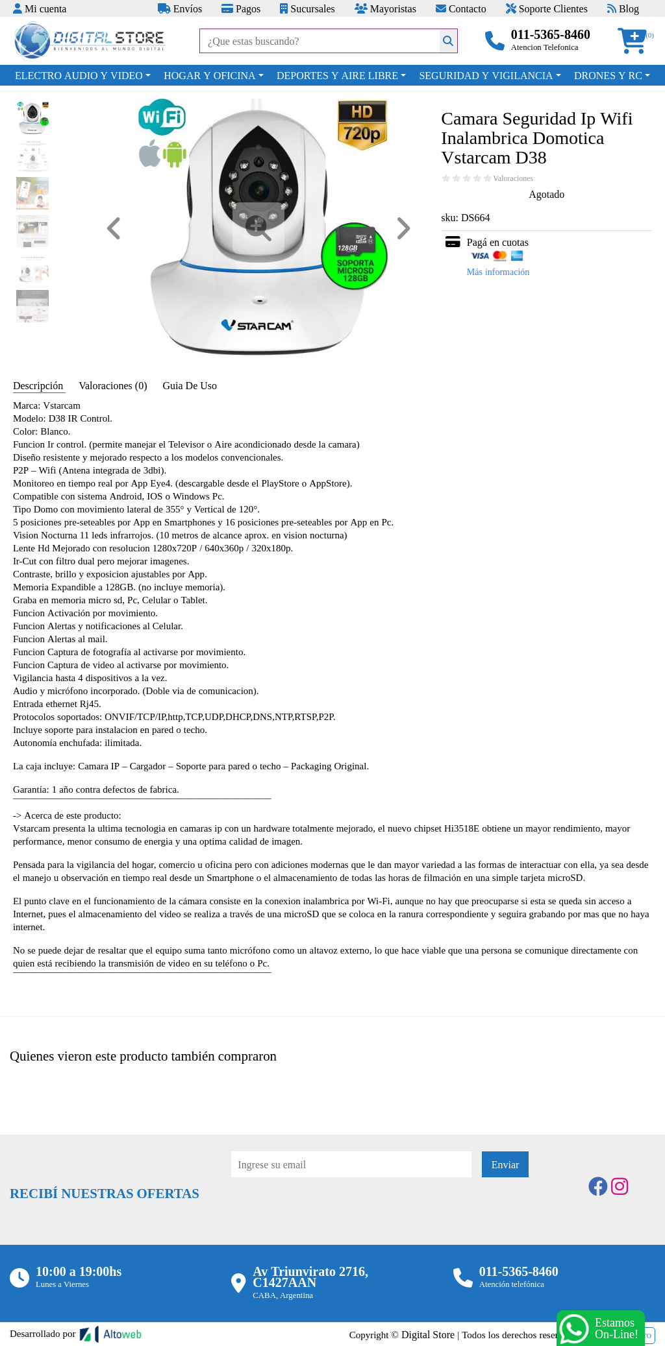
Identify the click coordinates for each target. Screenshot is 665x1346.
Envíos (180, 8)
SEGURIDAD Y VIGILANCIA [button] (486, 75)
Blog (623, 8)
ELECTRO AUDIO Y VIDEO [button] (79, 75)
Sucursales (307, 8)
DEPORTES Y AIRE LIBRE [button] (337, 75)
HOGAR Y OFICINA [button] (209, 75)
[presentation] (330, 1213)
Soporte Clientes (547, 8)
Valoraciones (513, 178)
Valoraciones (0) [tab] (114, 385)
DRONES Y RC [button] (608, 75)
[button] (636, 41)
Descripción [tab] (39, 385)
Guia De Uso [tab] (189, 385)
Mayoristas (385, 8)
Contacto (461, 8)
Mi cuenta (39, 8)
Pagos (240, 8)
